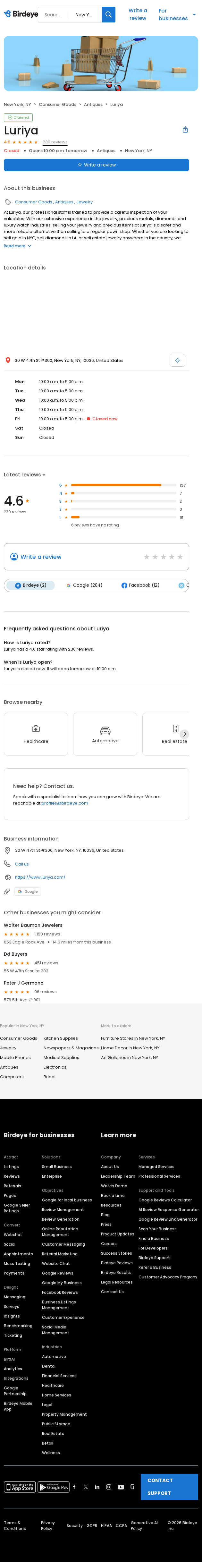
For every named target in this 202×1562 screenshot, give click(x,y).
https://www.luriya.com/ (40, 877)
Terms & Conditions (15, 1525)
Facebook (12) (139, 585)
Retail (47, 1443)
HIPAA (106, 1525)
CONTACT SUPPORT (160, 1486)
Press (106, 1224)
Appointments (18, 1253)
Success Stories (116, 1253)
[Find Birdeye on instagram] (108, 1486)
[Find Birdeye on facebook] (74, 1486)
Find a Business (154, 1238)
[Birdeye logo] (22, 14)
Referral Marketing (60, 1253)
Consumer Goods (57, 104)
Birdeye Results (116, 1272)
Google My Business (62, 1282)
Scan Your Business (158, 1228)
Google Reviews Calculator (165, 1199)
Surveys (11, 1306)
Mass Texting (17, 1263)
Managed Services (156, 1166)
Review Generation (61, 1219)
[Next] (184, 734)
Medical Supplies (61, 1057)
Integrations (16, 1378)
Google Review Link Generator (168, 1219)
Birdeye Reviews (117, 1262)
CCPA (121, 1525)
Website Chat (56, 1263)
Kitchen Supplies (61, 1038)
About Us (110, 1166)
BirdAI (9, 1358)
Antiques (93, 104)
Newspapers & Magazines (71, 1048)
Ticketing (13, 1335)
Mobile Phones (15, 1057)
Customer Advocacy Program (168, 1276)
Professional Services (159, 1176)
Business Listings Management (59, 1304)
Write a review (138, 14)
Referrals (12, 1185)
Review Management (63, 1209)
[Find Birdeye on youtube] (121, 1486)
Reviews (12, 1176)
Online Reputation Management (60, 1231)
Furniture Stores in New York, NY (133, 1038)
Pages (10, 1195)
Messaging (14, 1296)
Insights (12, 1316)
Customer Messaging (63, 1244)
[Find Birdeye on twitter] (85, 1486)
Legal (47, 1404)
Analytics (13, 1368)
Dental (48, 1366)
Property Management (64, 1414)
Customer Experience (63, 1317)
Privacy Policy (48, 1525)
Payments (14, 1273)
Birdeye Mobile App (18, 1406)
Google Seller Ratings (17, 1207)
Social (9, 1244)
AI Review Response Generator (169, 1209)
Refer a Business (155, 1267)
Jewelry (84, 202)
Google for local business (67, 1199)
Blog (105, 1214)
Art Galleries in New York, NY (129, 1057)
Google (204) (83, 585)
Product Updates (117, 1233)
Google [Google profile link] (28, 891)
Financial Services (59, 1375)
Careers (109, 1243)
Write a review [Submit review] (97, 165)
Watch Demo (114, 1185)
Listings (11, 1166)
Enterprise (52, 1176)
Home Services (56, 1394)
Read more (17, 246)
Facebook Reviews (60, 1292)
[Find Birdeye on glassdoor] (132, 1486)
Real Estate (53, 1433)
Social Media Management (55, 1329)
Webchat (13, 1234)
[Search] (108, 14)
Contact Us (112, 1291)
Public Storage (56, 1423)
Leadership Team (118, 1176)
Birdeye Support (154, 1257)
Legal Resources (117, 1282)
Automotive (54, 1356)
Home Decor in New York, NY (130, 1048)
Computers (12, 1076)
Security (75, 1525)
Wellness (51, 1452)
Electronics (55, 1067)
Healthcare (53, 1385)
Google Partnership (15, 1390)
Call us (22, 864)
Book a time (113, 1195)
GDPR (92, 1525)
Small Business (57, 1166)
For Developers (153, 1247)
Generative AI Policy (144, 1525)
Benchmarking (18, 1325)
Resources (111, 1205)
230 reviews (55, 142)
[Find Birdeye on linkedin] (97, 1486)
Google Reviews (57, 1273)
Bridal (49, 1076)
